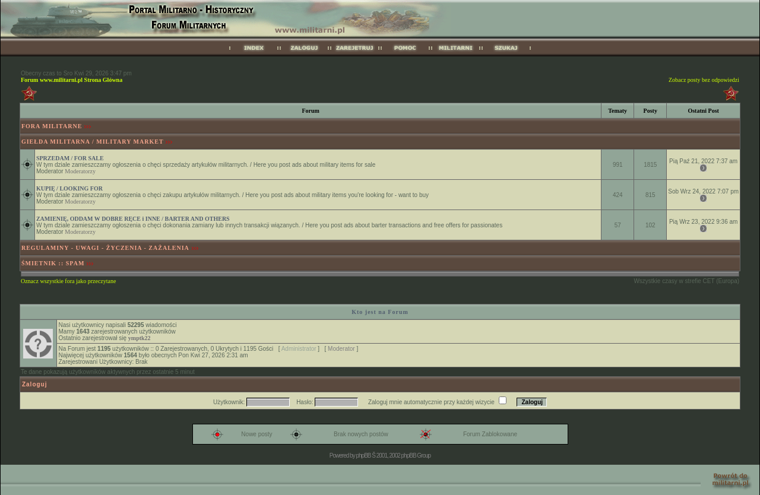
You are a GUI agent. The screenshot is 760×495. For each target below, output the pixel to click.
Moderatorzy (80, 171)
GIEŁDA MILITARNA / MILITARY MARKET (92, 141)
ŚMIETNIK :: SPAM (52, 263)
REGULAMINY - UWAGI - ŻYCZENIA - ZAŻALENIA (105, 248)
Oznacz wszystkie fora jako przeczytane (68, 281)
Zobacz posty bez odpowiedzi (704, 80)
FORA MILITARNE (51, 126)
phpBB (363, 455)
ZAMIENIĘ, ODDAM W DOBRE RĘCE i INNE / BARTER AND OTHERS (133, 218)
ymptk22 (139, 338)
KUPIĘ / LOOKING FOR (69, 188)
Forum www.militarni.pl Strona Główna (71, 80)
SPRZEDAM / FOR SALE (70, 158)
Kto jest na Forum (380, 312)
